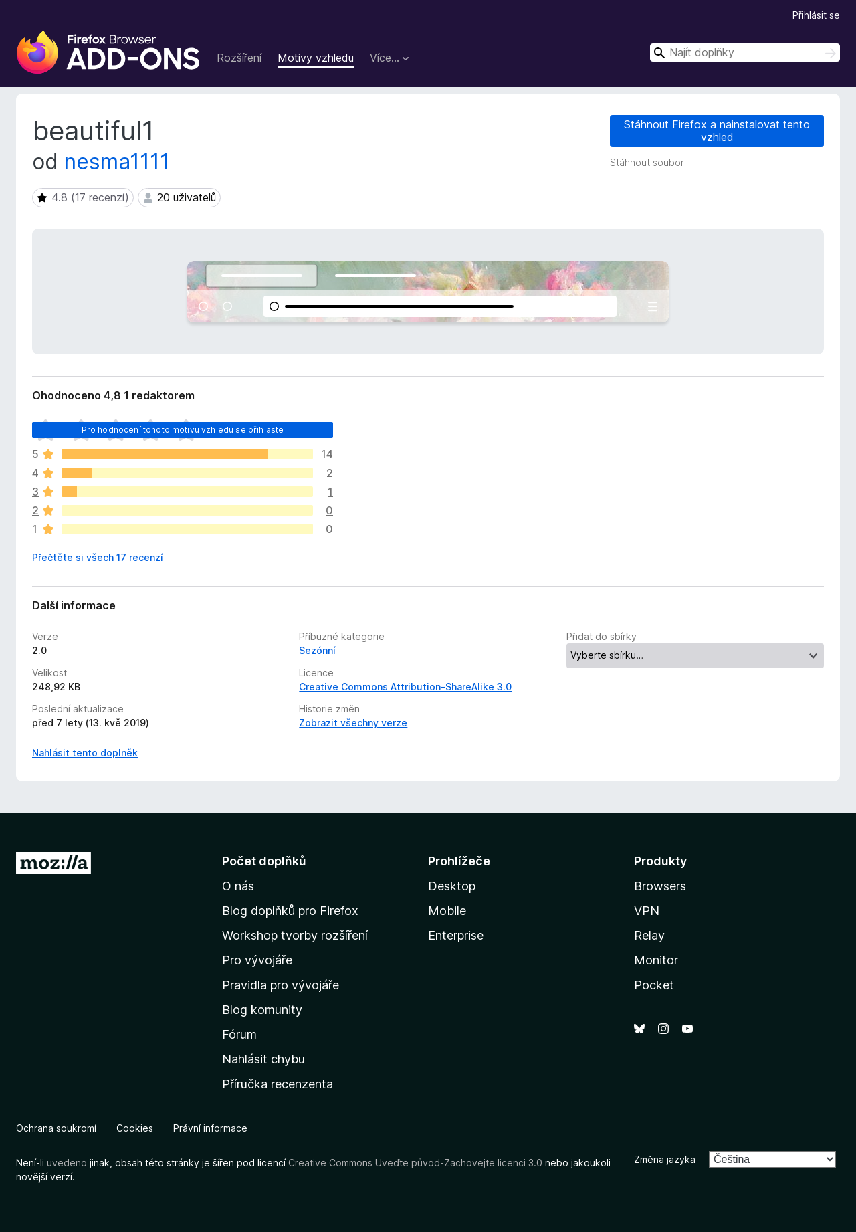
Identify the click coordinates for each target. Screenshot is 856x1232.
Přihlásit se (816, 15)
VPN (646, 911)
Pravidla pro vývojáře (280, 985)
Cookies (134, 1128)
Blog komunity (262, 1010)
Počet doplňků (264, 861)
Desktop (451, 886)
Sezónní (317, 650)
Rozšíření (239, 57)
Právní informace (210, 1128)
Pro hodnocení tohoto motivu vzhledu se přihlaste (183, 430)
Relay (649, 935)
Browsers (660, 886)
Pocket (654, 985)
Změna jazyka (665, 1159)
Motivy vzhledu (316, 57)
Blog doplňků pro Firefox (290, 911)
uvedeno (68, 1162)
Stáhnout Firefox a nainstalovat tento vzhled (717, 131)
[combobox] (745, 52)
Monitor (656, 960)
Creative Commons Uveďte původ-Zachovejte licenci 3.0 (415, 1162)
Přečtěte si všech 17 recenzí (97, 557)
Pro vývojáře (257, 960)
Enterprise (456, 935)
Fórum (239, 1034)
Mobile (447, 911)
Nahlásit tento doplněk (85, 752)
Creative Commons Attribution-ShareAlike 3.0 (405, 686)
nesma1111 (117, 161)
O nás (238, 886)
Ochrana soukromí (56, 1128)
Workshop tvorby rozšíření (295, 935)
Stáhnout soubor (647, 162)
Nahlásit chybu (263, 1059)
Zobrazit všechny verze (353, 722)
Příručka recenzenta (277, 1084)
